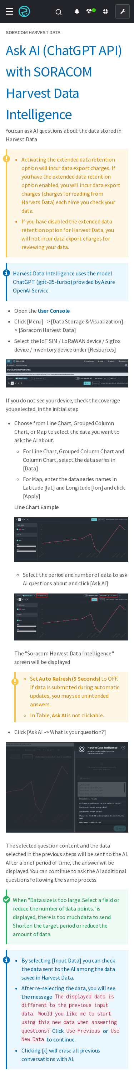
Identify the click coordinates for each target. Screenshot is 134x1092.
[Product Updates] (77, 11)
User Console (54, 310)
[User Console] (122, 11)
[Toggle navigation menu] (9, 11)
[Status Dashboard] (91, 11)
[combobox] (58, 11)
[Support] (105, 11)
